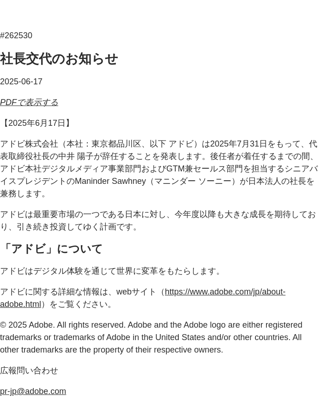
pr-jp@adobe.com (33, 391)
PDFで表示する (29, 102)
